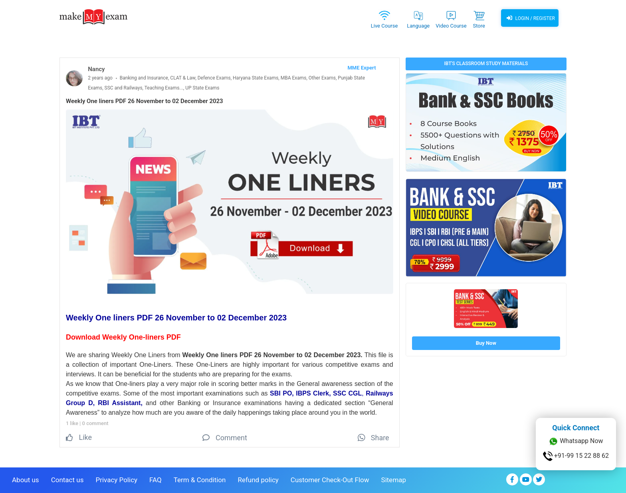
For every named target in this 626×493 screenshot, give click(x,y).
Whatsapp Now (576, 441)
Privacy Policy (116, 480)
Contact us (67, 480)
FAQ (155, 480)
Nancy (96, 69)
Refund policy (258, 480)
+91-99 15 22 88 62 (576, 456)
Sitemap (393, 480)
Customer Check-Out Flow (330, 480)
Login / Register (530, 18)
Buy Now (486, 343)
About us (25, 480)
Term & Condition (200, 480)
